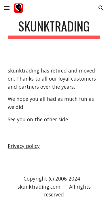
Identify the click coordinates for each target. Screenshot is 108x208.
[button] (7, 8)
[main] (54, 28)
